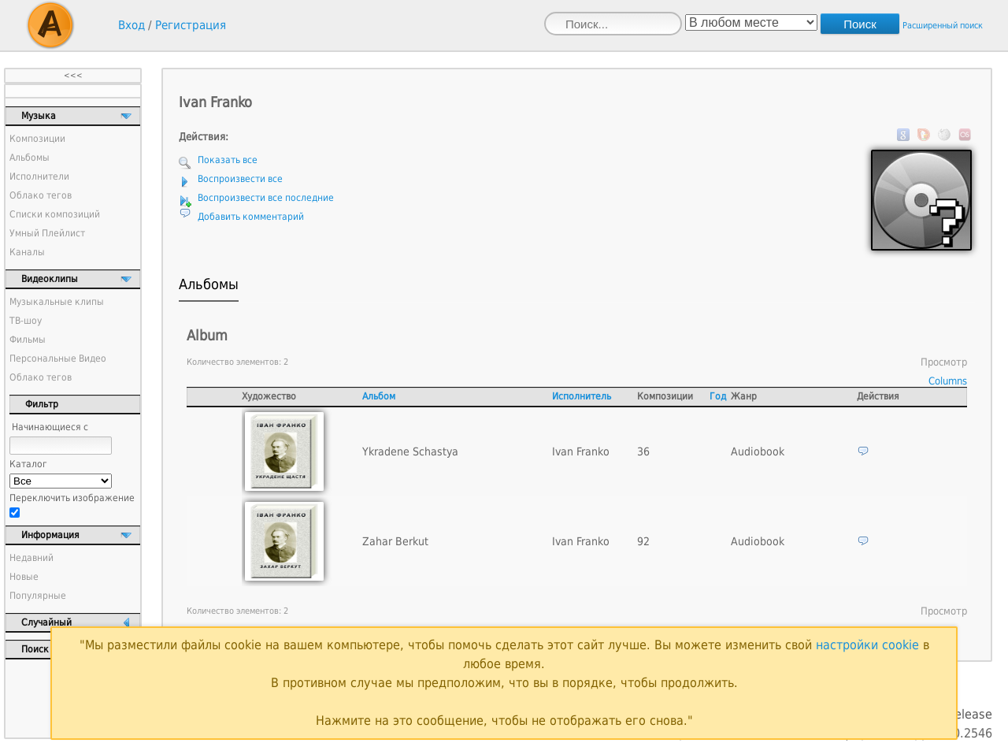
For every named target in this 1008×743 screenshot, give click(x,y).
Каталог (28, 464)
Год (718, 396)
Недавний (31, 557)
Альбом (378, 396)
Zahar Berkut (395, 541)
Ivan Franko (581, 451)
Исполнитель (581, 396)
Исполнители (39, 176)
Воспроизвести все (240, 178)
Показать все (228, 159)
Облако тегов (40, 195)
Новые (24, 576)
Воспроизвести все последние (266, 197)
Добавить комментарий (251, 216)
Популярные (37, 595)
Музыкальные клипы (56, 301)
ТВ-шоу (25, 320)
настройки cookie (867, 644)
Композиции (37, 138)
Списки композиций (54, 214)
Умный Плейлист (47, 233)
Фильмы (27, 339)
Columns (947, 381)
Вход (131, 25)
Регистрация (190, 25)
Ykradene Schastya (410, 451)
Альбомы (29, 157)
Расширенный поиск (942, 25)
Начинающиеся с (50, 427)
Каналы (27, 252)
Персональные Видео (57, 358)
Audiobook (757, 451)
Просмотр (944, 362)
